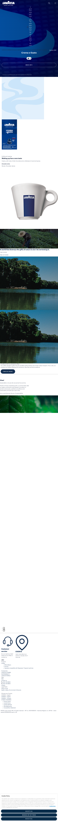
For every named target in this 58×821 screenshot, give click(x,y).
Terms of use (4, 698)
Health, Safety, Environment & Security (11, 700)
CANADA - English (6, 707)
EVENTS (19, 662)
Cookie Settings (8, 715)
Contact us (4, 690)
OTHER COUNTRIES (6, 710)
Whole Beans (7, 675)
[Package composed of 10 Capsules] (29, 68)
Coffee (3, 673)
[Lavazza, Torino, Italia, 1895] (8, 3)
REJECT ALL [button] (29, 818)
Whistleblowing (8, 716)
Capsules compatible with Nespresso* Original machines (18, 678)
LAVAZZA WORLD (5, 686)
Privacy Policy (7, 711)
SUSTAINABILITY (5, 684)
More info (29, 75)
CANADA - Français (6, 708)
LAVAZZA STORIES (6, 682)
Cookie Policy (7, 713)
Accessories (4, 681)
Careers (3, 695)
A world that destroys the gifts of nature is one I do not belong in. (25, 260)
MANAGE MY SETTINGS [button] (29, 815)
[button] (49, 3)
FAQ (2, 689)
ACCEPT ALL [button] (29, 811)
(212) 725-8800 (6, 694)
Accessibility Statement (10, 718)
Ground (6, 676)
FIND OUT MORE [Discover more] (8, 381)
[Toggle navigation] (55, 3)
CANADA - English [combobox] (6, 705)
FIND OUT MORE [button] (4, 265)
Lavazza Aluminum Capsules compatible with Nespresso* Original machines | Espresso (24, 60)
